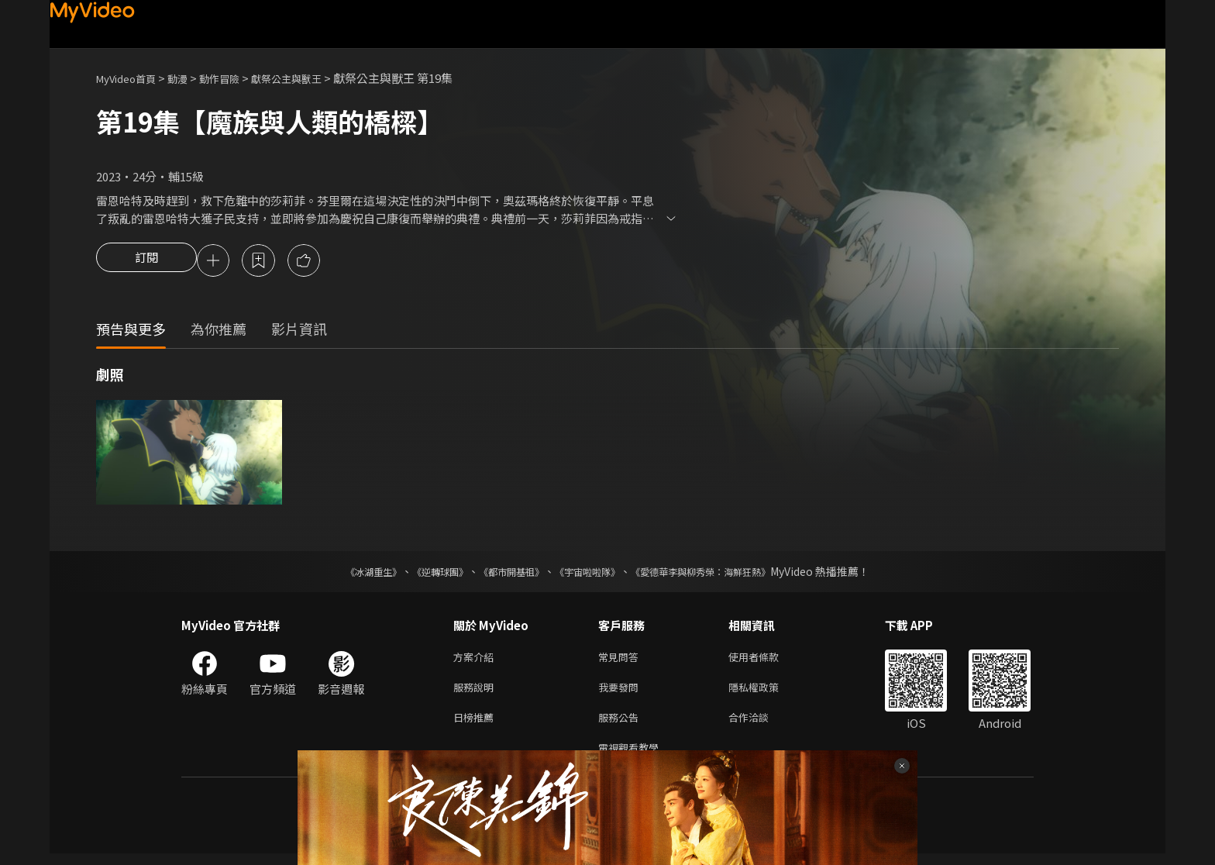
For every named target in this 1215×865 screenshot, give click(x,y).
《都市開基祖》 (504, 573)
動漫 (189, 78)
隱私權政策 (767, 692)
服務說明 (476, 692)
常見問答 (621, 660)
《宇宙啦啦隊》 (590, 573)
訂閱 (146, 262)
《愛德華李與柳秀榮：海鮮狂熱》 (720, 573)
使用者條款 (767, 660)
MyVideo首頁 (131, 78)
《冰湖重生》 (346, 573)
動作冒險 (236, 78)
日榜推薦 (476, 725)
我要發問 (621, 692)
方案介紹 (476, 660)
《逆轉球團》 (422, 573)
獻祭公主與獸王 (312, 78)
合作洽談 (761, 725)
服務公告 (621, 725)
